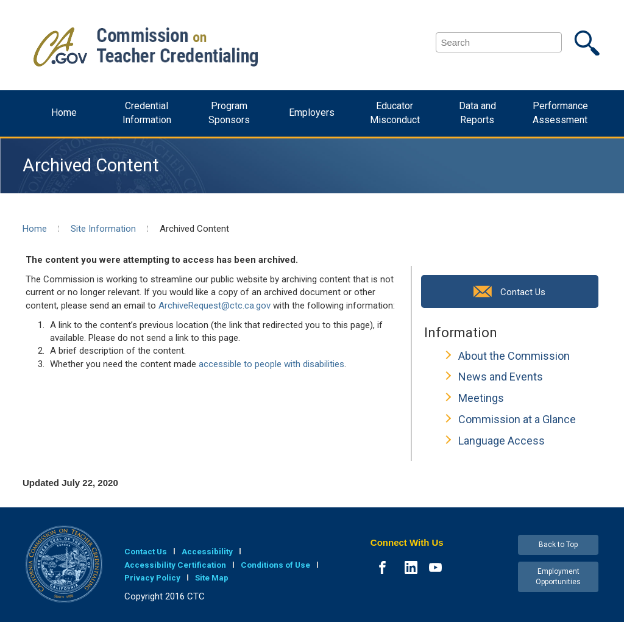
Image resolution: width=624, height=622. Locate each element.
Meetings (481, 397)
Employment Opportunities (558, 576)
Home (64, 112)
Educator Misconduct (395, 113)
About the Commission (514, 355)
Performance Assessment (560, 113)
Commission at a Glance (517, 419)
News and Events (500, 376)
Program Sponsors (229, 113)
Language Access (501, 440)
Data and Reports (477, 113)
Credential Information (146, 113)
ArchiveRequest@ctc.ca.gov (214, 305)
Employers (312, 112)
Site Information (103, 228)
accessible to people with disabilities (271, 364)
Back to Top (558, 544)
